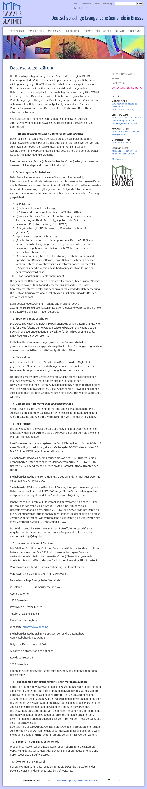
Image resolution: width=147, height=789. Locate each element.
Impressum (86, 4)
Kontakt (76, 4)
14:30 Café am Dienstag (123, 109)
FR (81, 8)
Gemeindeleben (36, 31)
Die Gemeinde (73, 31)
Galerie (107, 31)
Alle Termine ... (119, 159)
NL (87, 8)
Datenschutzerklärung (103, 4)
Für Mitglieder (92, 31)
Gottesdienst (17, 31)
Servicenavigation (123, 74)
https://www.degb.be (35, 626)
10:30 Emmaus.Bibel (121, 142)
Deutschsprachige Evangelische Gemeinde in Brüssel (98, 18)
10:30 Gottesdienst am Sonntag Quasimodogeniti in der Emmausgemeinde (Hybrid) (126, 120)
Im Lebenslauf (55, 31)
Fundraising (134, 31)
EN (74, 8)
